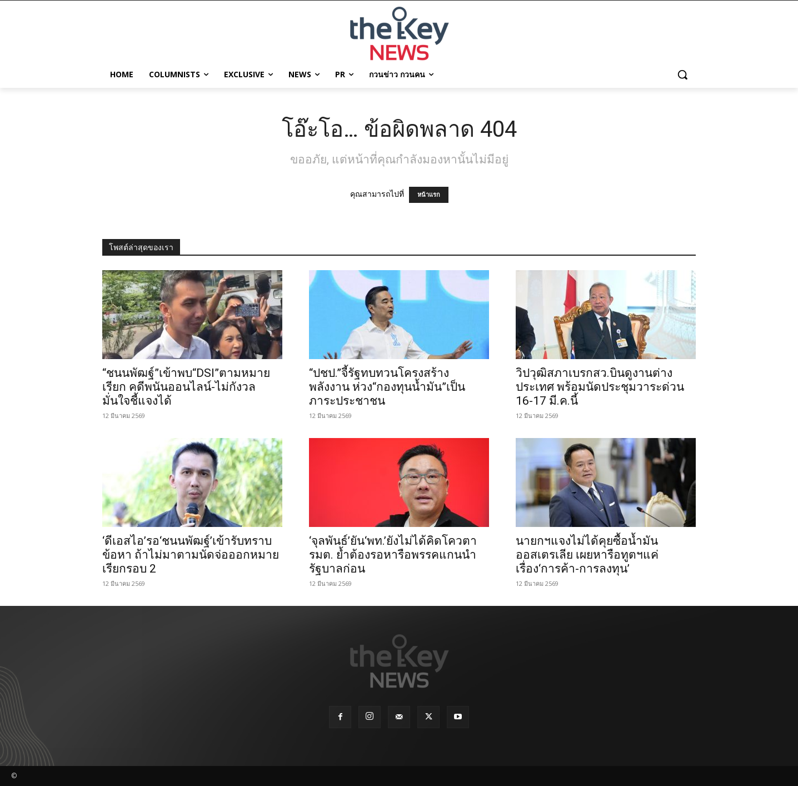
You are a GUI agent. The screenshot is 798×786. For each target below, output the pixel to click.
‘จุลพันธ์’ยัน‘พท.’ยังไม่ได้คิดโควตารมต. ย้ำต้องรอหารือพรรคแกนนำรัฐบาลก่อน (393, 554)
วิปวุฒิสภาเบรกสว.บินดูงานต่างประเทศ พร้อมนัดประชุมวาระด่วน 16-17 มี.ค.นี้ (600, 386)
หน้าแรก (428, 194)
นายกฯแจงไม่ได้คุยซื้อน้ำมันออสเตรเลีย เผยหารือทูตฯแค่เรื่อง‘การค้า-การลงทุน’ (587, 554)
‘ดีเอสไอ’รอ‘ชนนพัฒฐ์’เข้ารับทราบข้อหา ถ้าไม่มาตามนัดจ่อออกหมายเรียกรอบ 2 (190, 554)
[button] (682, 74)
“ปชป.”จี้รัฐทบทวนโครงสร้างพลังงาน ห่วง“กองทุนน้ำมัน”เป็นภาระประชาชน (387, 386)
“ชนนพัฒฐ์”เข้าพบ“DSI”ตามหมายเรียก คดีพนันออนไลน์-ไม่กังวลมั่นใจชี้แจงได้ (186, 386)
